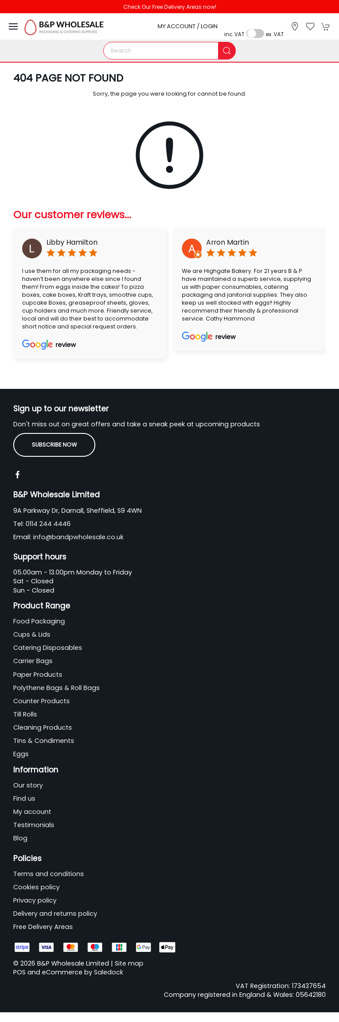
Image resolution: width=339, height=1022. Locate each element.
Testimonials (33, 825)
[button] (13, 26)
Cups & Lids (31, 634)
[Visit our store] (294, 26)
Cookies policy (36, 887)
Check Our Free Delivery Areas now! (169, 7)
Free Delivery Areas (43, 926)
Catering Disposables (47, 647)
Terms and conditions (48, 873)
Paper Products (37, 674)
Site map (129, 963)
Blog (20, 838)
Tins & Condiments (43, 740)
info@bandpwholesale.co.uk (78, 537)
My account (32, 811)
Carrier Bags (33, 660)
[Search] (169, 51)
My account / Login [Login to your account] (188, 26)
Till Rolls (25, 714)
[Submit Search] (227, 51)
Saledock (108, 972)
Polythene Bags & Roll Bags (56, 687)
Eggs (21, 754)
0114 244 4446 (48, 523)
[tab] (123, 374)
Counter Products (41, 701)
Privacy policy (34, 900)
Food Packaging (39, 621)
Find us (24, 798)
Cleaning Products (42, 727)
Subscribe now (54, 444)
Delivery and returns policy (55, 913)
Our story (28, 785)
